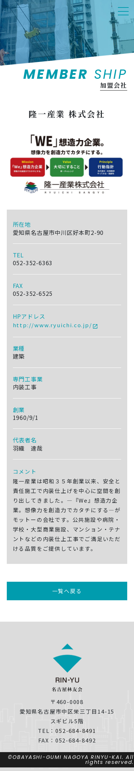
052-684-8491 (75, 730)
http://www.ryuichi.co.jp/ (52, 325)
